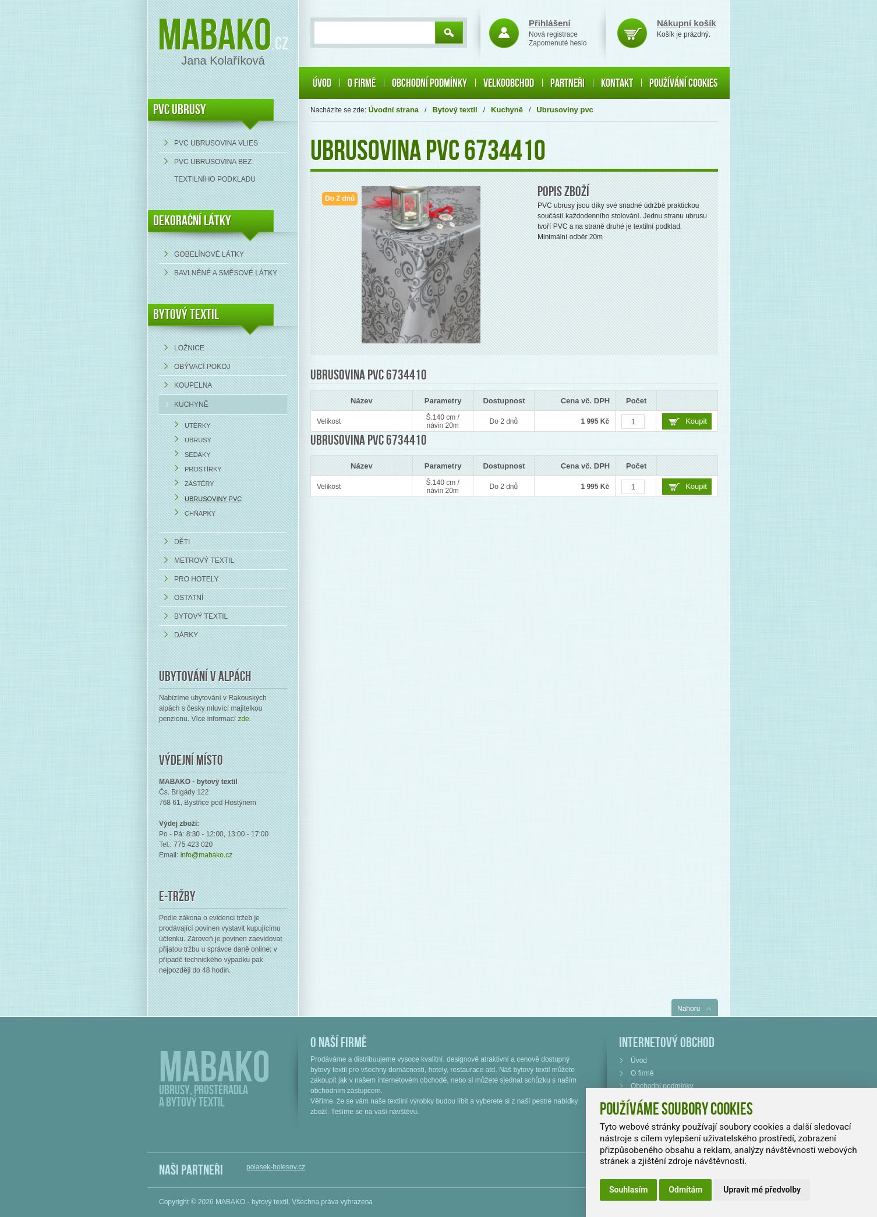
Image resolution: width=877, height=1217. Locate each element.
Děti (182, 542)
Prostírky (203, 469)
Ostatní (188, 598)
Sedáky (198, 454)
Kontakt (617, 83)
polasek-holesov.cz (275, 1167)
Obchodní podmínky (429, 83)
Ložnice (189, 348)
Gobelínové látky (209, 254)
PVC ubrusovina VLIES (216, 143)
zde (243, 719)
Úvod (322, 83)
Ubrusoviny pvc (213, 498)
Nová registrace (553, 34)
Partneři (567, 83)
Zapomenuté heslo (557, 43)
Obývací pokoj (202, 367)
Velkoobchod (508, 83)
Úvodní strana (393, 109)
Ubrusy (198, 440)
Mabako (214, 36)
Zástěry (199, 483)
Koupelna (193, 385)
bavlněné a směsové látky (225, 273)
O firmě (362, 83)
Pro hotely (196, 579)
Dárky (186, 635)
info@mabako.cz (207, 855)
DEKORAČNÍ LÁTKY (192, 220)
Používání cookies (683, 83)
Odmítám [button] (685, 1189)
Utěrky (198, 425)
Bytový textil (186, 314)
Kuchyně (191, 404)
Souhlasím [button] (628, 1189)
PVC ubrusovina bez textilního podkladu (215, 170)
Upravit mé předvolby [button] (762, 1189)
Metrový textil (204, 560)
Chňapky (200, 513)
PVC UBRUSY (179, 109)
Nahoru (688, 1009)
